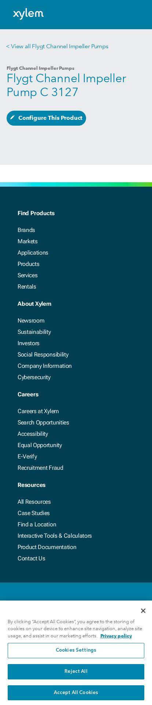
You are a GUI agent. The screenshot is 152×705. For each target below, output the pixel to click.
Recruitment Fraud (40, 467)
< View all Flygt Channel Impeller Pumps (57, 46)
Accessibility (33, 433)
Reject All (75, 676)
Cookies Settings (76, 655)
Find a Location (37, 524)
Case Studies (34, 513)
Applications (33, 252)
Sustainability (34, 331)
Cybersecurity (34, 377)
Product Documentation (47, 547)
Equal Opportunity (40, 445)
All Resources (34, 501)
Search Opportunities (43, 422)
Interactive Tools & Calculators (55, 535)
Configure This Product (50, 117)
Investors (29, 343)
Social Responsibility (43, 354)
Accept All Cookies (76, 697)
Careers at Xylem (38, 411)
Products (28, 263)
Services (27, 275)
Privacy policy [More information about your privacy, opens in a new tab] (116, 640)
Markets (28, 241)
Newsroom (31, 320)
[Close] (143, 615)
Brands (26, 229)
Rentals (27, 286)
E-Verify (27, 456)
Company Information (45, 365)
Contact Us (31, 558)
